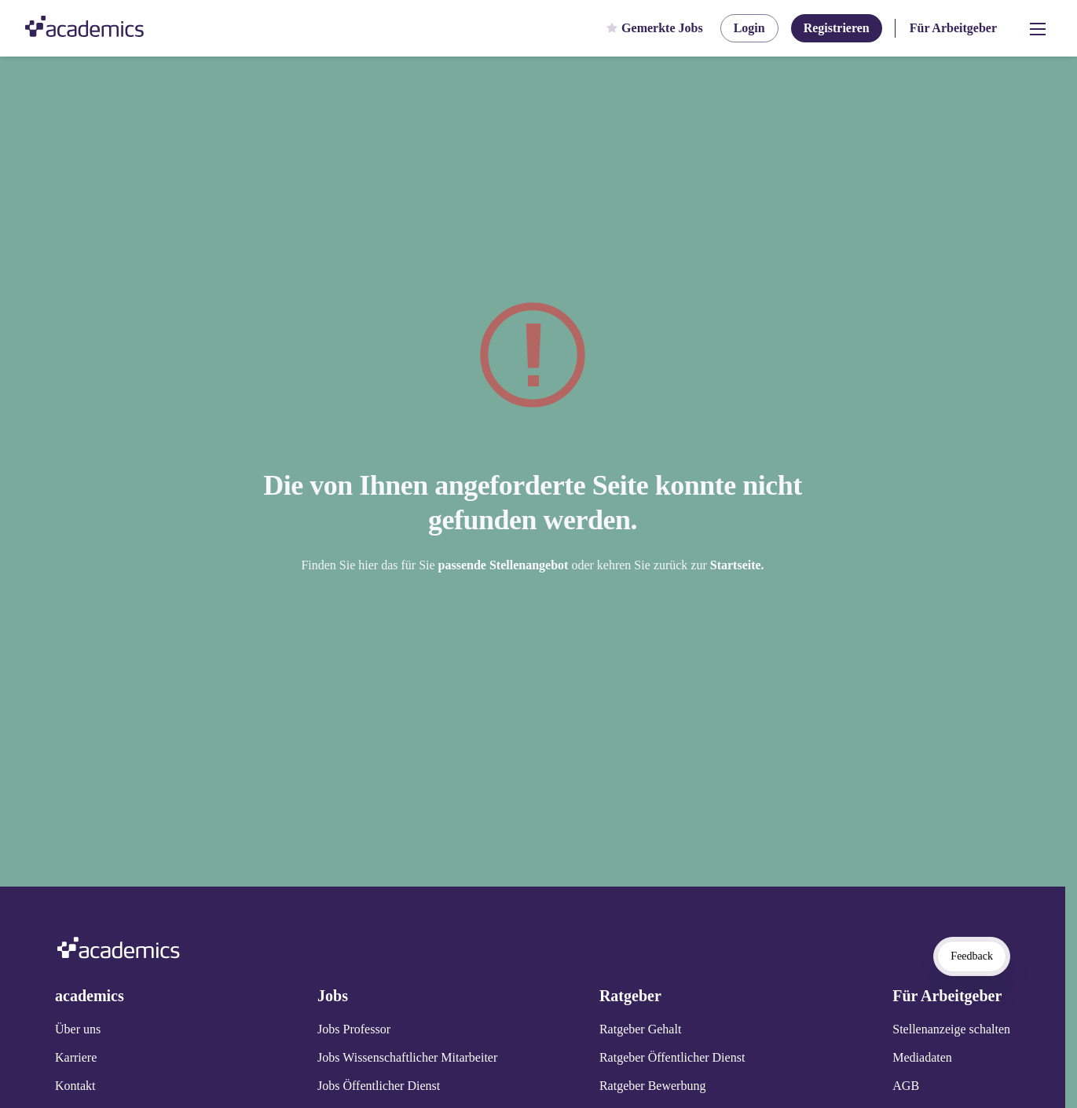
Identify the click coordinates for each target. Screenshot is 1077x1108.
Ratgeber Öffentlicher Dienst (672, 1057)
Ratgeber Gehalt (640, 1029)
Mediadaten (922, 1057)
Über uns (78, 1029)
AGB (905, 1085)
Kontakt (75, 1085)
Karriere (76, 1057)
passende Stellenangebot (505, 565)
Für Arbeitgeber (953, 28)
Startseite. (737, 565)
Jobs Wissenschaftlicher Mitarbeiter (407, 1057)
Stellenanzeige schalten (951, 1029)
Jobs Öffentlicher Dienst (378, 1085)
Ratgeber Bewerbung (652, 1085)
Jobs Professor (353, 1029)
